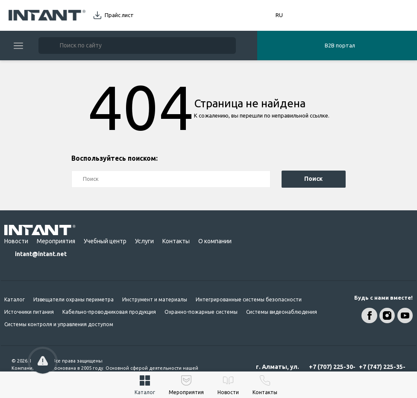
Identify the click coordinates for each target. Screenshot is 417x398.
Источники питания (29, 312)
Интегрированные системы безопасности (249, 299)
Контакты (176, 241)
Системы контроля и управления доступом (58, 324)
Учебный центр (105, 241)
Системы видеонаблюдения (281, 312)
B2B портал (340, 45)
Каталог (14, 299)
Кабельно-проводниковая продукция (109, 312)
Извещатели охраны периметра (73, 299)
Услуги (144, 241)
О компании (215, 241)
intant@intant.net (41, 254)
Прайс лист (119, 15)
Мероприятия (56, 241)
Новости (16, 241)
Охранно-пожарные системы (201, 312)
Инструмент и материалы (154, 299)
